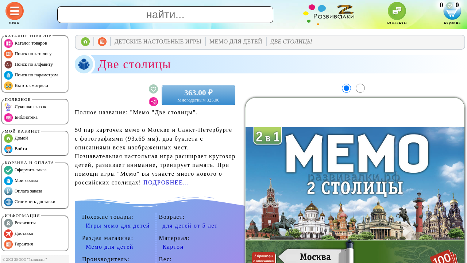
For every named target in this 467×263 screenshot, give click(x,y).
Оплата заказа (23, 191)
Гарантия (18, 244)
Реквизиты (20, 223)
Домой (16, 138)
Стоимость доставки (29, 202)
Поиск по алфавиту (28, 64)
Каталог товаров (25, 43)
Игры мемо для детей (118, 225)
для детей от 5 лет (190, 225)
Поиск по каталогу (27, 54)
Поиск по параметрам (31, 75)
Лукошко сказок (25, 107)
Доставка (18, 233)
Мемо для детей (110, 247)
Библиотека (21, 117)
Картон (173, 247)
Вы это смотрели (26, 85)
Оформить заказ (25, 170)
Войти (15, 149)
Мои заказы (21, 180)
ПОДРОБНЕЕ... (166, 182)
